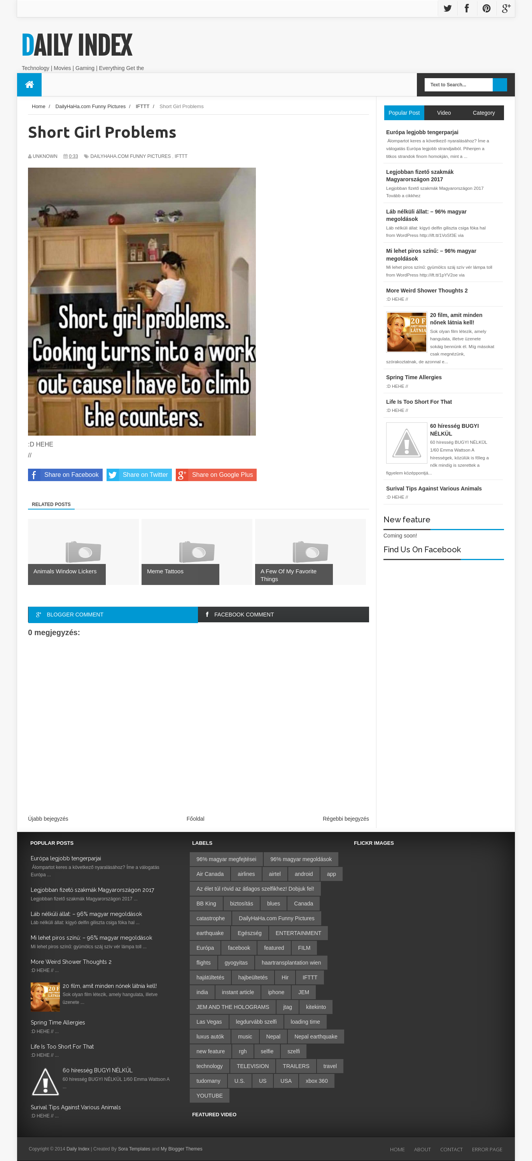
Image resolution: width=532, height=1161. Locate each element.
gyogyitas (236, 963)
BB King (206, 903)
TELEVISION (253, 1066)
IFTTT (181, 156)
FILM (304, 948)
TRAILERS (296, 1066)
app (331, 874)
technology (209, 1066)
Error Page (487, 1149)
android (304, 874)
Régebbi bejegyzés (346, 819)
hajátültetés (210, 977)
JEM (303, 992)
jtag (287, 1007)
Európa (205, 948)
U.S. (239, 1081)
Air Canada (210, 874)
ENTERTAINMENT (299, 933)
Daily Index (76, 46)
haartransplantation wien (291, 963)
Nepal (273, 1036)
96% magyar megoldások (301, 859)
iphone (276, 992)
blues (273, 903)
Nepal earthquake (316, 1036)
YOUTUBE (209, 1096)
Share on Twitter (137, 475)
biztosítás (241, 903)
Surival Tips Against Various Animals (76, 1107)
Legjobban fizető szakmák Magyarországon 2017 (92, 890)
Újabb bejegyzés (48, 819)
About (422, 1149)
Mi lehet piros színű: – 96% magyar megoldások (91, 938)
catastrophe (210, 918)
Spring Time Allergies (58, 1022)
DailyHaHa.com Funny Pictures (130, 156)
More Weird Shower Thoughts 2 (71, 962)
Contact (451, 1149)
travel (330, 1066)
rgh (243, 1051)
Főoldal (196, 819)
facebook (239, 948)
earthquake (210, 933)
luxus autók (210, 1036)
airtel (275, 874)
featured (274, 948)
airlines (246, 874)
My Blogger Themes (181, 1149)
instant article (238, 992)
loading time (305, 1022)
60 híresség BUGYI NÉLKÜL (98, 1070)
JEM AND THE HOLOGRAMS (232, 1007)
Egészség (249, 933)
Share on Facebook (63, 475)
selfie (267, 1051)
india (202, 992)
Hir (285, 977)
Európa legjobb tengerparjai (66, 858)
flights (203, 963)
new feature (210, 1051)
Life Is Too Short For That (62, 1047)
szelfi (293, 1051)
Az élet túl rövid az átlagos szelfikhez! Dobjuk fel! (255, 889)
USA (286, 1081)
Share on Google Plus (214, 475)
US (262, 1081)
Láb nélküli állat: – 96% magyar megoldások (86, 914)
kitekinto (316, 1007)
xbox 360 (317, 1081)
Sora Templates (134, 1149)
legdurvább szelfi (256, 1022)
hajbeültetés (253, 977)
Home (397, 1149)
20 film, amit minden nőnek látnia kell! (110, 986)
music (245, 1036)
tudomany (208, 1081)
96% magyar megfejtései (226, 859)
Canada (303, 903)
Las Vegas (209, 1022)
